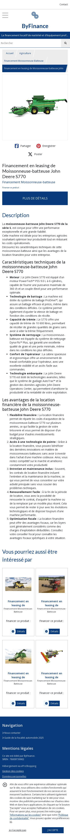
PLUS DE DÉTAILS (35, 198)
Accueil (9, 53)
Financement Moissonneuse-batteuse (28, 182)
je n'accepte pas (17, 830)
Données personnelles (14, 776)
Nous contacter (11, 732)
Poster (35, 154)
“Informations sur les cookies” (25, 814)
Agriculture (25, 53)
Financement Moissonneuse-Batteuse (23, 60)
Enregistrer (45, 146)
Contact (64, 4)
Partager (23, 146)
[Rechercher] (65, 43)
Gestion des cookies (13, 771)
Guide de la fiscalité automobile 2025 (23, 737)
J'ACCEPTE (53, 830)
